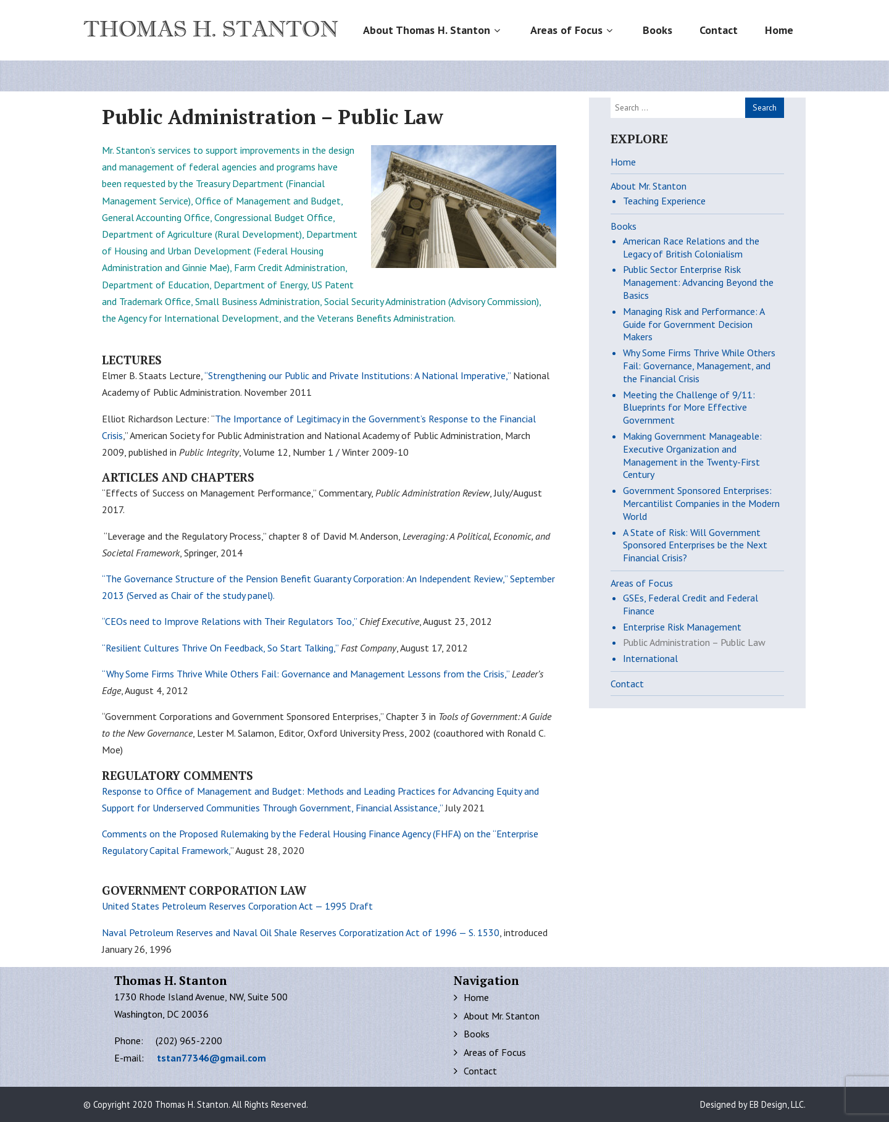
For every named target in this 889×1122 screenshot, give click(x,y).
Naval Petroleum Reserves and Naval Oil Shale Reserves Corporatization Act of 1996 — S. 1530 (300, 932)
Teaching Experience (664, 201)
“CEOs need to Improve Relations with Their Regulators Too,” (229, 621)
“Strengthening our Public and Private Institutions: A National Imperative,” (357, 375)
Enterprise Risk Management (682, 627)
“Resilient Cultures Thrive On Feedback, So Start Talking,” (220, 648)
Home (779, 30)
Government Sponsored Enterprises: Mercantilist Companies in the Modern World (701, 503)
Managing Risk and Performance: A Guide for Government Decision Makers (693, 324)
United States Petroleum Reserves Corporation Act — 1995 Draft (237, 906)
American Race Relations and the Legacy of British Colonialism (691, 247)
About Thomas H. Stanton (433, 30)
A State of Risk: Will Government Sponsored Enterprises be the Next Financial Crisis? (695, 545)
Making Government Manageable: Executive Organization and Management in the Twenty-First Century (692, 455)
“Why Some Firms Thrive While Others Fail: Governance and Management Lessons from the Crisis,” (305, 674)
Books (657, 30)
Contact (718, 30)
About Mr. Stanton (649, 186)
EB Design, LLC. (777, 1104)
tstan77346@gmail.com (211, 1058)
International (650, 658)
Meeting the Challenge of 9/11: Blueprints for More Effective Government (689, 407)
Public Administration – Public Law (694, 642)
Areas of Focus (573, 30)
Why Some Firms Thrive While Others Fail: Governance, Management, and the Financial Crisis (699, 365)
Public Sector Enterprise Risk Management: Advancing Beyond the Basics (698, 282)
